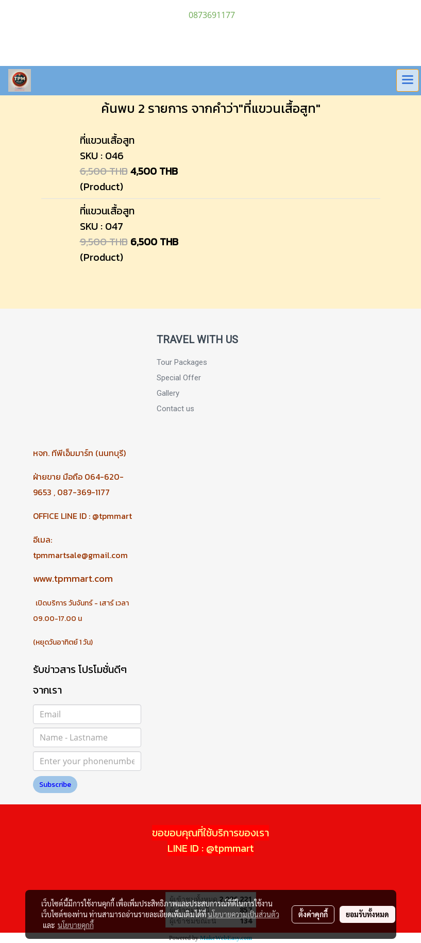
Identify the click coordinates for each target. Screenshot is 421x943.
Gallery (168, 393)
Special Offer (179, 377)
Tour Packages (182, 362)
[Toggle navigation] (407, 80)
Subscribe (55, 784)
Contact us (175, 408)
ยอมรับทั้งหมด (367, 914)
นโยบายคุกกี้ (76, 925)
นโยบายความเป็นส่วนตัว (243, 914)
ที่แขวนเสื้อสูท (107, 140)
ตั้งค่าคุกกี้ (313, 914)
